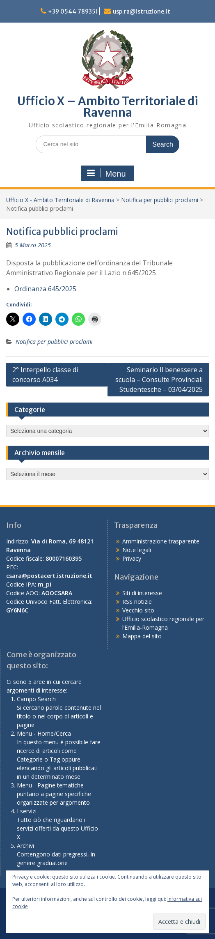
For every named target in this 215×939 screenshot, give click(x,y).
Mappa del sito (142, 636)
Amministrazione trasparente (160, 541)
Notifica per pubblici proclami (159, 200)
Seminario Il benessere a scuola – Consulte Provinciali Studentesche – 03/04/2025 (159, 379)
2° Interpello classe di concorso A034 (45, 374)
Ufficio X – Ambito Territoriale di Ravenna (107, 107)
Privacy (131, 558)
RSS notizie (137, 601)
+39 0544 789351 (73, 11)
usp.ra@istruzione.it (141, 11)
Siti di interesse (142, 593)
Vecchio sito (138, 610)
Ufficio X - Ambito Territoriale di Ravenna (60, 200)
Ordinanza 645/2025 (45, 288)
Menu (106, 173)
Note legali (136, 550)
